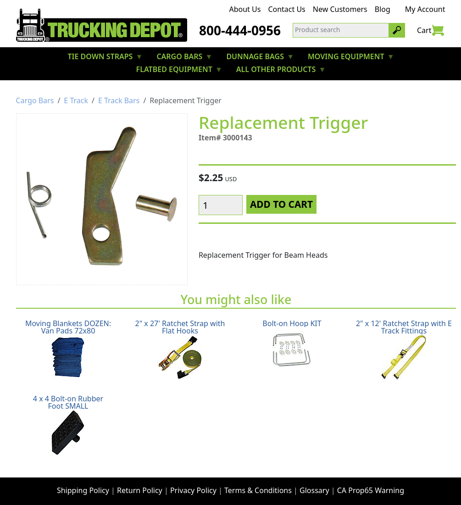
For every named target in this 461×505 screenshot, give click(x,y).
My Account (425, 9)
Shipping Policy (83, 485)
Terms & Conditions (258, 485)
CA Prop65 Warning (370, 485)
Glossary (314, 485)
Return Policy (139, 485)
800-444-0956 (240, 30)
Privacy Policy (193, 485)
